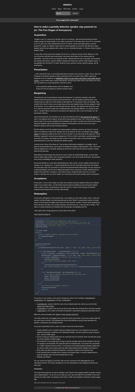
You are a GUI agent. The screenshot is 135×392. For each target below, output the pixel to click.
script (60, 382)
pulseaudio (55, 382)
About (60, 9)
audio (38, 382)
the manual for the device (89, 117)
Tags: (35, 382)
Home (54, 9)
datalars (67, 4)
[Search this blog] (63, 13)
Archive (74, 9)
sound (63, 382)
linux (51, 382)
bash (48, 382)
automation (43, 382)
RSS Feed (66, 9)
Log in (81, 9)
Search (75, 13)
